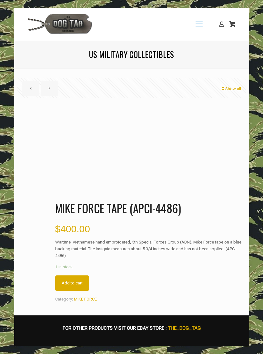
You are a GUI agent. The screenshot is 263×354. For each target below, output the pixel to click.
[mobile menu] (199, 24)
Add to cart (72, 283)
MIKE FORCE (85, 299)
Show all (231, 88)
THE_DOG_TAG (184, 328)
